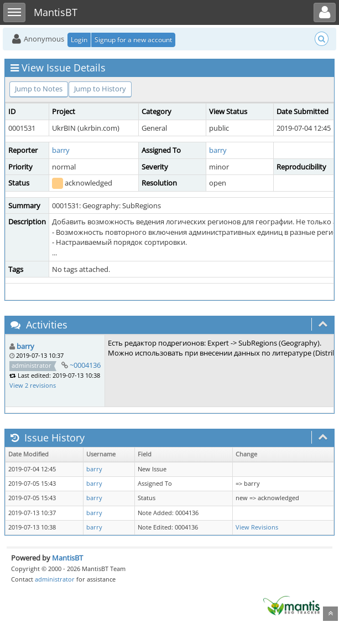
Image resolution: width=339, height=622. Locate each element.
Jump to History (100, 89)
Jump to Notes (38, 89)
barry (61, 150)
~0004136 (85, 365)
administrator (55, 579)
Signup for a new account (133, 39)
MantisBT (67, 558)
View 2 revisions (32, 385)
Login (79, 39)
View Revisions (257, 527)
